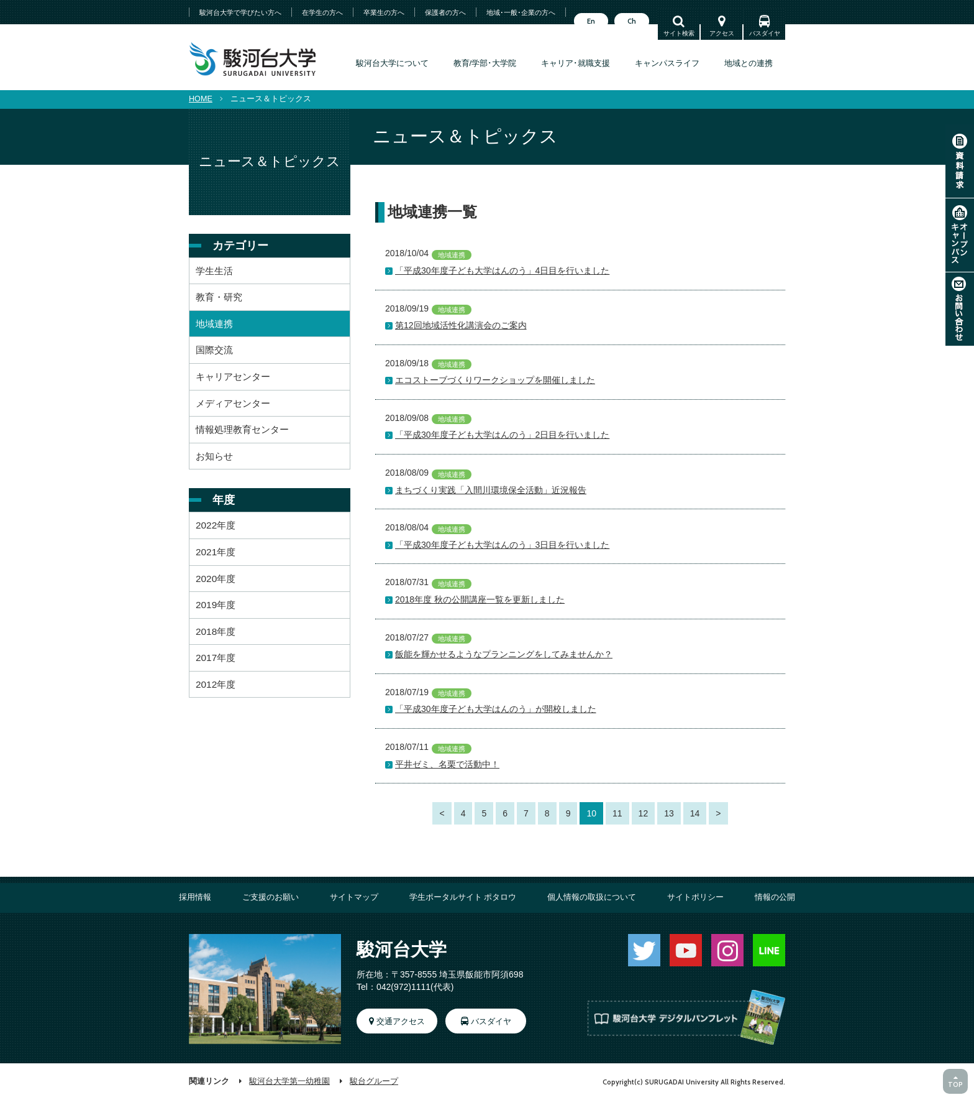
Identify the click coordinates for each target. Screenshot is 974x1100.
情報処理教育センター (242, 429)
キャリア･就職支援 (575, 63)
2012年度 (215, 684)
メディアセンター (233, 403)
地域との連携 (748, 63)
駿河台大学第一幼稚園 (289, 1081)
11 (617, 813)
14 (695, 813)
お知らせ (214, 456)
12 (644, 813)
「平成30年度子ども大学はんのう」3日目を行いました (502, 545)
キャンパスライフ (667, 63)
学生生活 (214, 271)
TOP (955, 1084)
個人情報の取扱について (591, 897)
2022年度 (215, 525)
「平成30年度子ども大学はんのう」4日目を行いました (502, 270)
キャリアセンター (233, 376)
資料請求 (959, 161)
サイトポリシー (695, 897)
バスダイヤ (764, 33)
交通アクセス (400, 1021)
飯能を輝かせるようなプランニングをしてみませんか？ (503, 654)
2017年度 (215, 657)
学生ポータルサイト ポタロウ (463, 897)
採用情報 (195, 897)
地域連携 (214, 323)
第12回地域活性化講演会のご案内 (461, 325)
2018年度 (215, 631)
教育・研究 (219, 297)
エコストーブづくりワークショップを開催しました (495, 380)
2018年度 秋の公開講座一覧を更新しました (480, 599)
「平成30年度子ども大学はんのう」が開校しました (495, 709)
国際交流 (214, 349)
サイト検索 (678, 33)
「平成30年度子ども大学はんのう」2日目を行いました (502, 435)
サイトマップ (354, 897)
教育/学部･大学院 (485, 63)
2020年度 (215, 578)
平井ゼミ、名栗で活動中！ (447, 764)
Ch (631, 21)
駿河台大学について (392, 63)
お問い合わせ (959, 309)
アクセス (721, 33)
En (591, 21)
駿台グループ (374, 1081)
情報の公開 (775, 897)
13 (669, 813)
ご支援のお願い (270, 897)
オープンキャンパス (959, 235)
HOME (200, 99)
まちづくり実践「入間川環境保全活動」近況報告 (490, 490)
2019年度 (215, 604)
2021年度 (215, 552)
